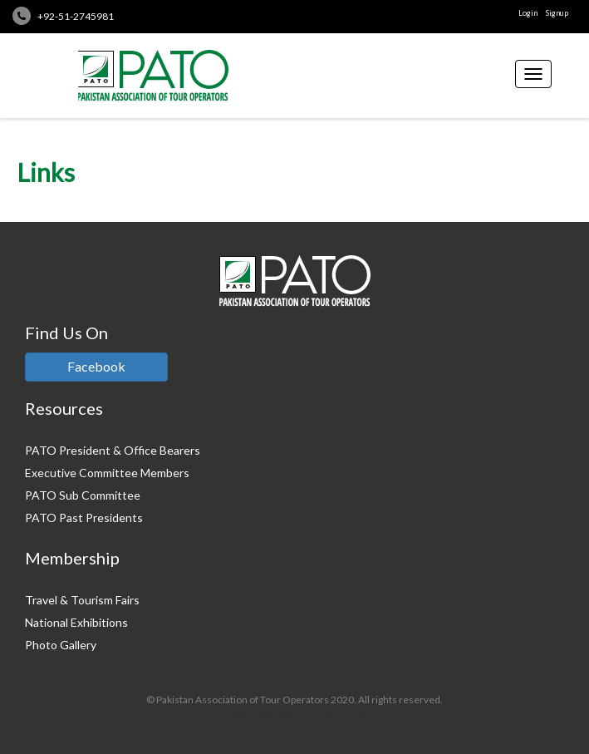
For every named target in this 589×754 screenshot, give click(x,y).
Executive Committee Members (107, 473)
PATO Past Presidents (84, 517)
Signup (557, 12)
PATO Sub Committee (82, 495)
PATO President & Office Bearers (112, 450)
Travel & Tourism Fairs (82, 600)
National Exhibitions (76, 622)
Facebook (96, 366)
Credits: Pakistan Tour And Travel (295, 713)
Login (527, 12)
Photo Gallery (60, 645)
